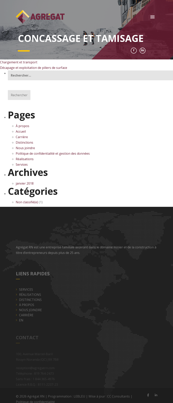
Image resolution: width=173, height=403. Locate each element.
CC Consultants (118, 397)
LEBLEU (79, 397)
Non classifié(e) (27, 202)
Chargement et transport (18, 62)
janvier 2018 (25, 183)
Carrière (22, 137)
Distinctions (24, 142)
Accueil (21, 131)
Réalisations (25, 159)
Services (22, 164)
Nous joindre (25, 148)
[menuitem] (88, 324)
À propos (22, 126)
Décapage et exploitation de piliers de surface (33, 68)
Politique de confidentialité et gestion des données (53, 153)
